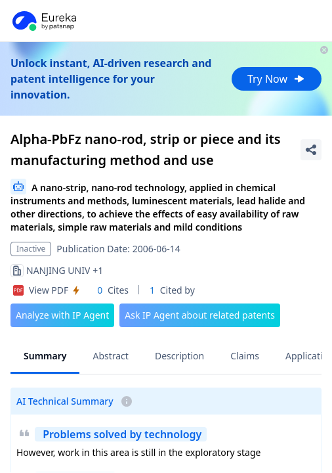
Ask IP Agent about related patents (200, 315)
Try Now (276, 79)
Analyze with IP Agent (62, 315)
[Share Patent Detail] (311, 149)
